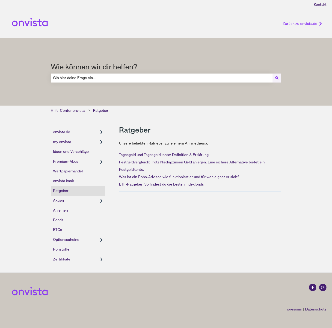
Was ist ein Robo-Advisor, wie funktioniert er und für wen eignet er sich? (179, 176)
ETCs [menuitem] (57, 229)
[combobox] (162, 78)
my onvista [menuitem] (62, 141)
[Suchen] (277, 78)
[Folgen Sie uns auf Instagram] (322, 287)
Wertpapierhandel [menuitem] (68, 171)
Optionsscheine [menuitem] (66, 239)
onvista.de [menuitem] (61, 132)
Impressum (293, 309)
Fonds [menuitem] (58, 220)
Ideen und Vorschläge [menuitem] (71, 151)
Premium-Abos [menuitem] (65, 161)
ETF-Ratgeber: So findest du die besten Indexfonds (161, 184)
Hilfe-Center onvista (68, 110)
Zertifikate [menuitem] (61, 259)
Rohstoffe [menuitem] (61, 249)
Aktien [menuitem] (58, 200)
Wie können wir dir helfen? (94, 67)
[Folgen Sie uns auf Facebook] (312, 287)
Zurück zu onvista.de (302, 23)
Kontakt (320, 4)
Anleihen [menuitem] (60, 210)
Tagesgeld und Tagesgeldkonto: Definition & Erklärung (164, 154)
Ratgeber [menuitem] (60, 190)
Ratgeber (100, 110)
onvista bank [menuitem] (63, 180)
